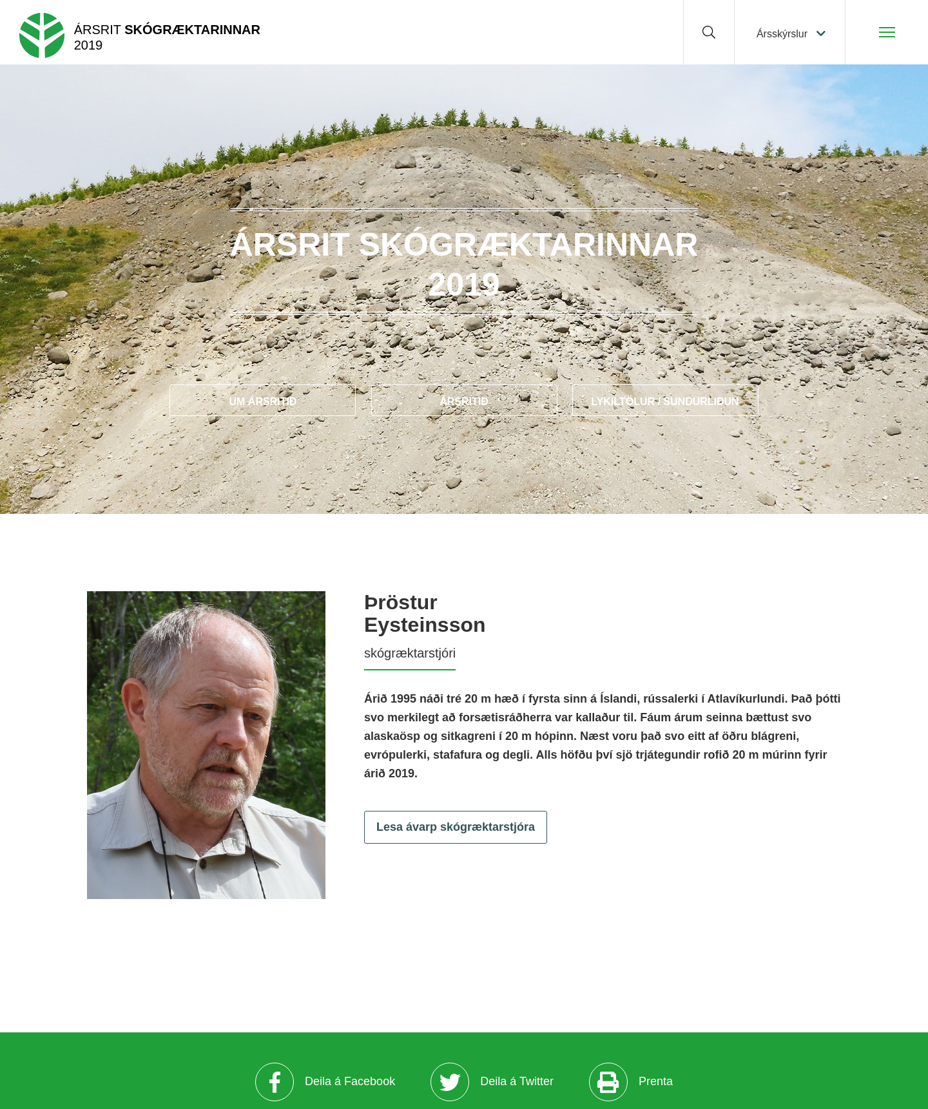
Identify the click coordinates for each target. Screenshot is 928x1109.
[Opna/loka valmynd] (887, 32)
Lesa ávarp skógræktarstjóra (455, 826)
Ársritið (464, 401)
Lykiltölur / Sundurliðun (665, 401)
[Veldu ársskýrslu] (790, 32)
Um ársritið (263, 401)
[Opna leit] (709, 32)
